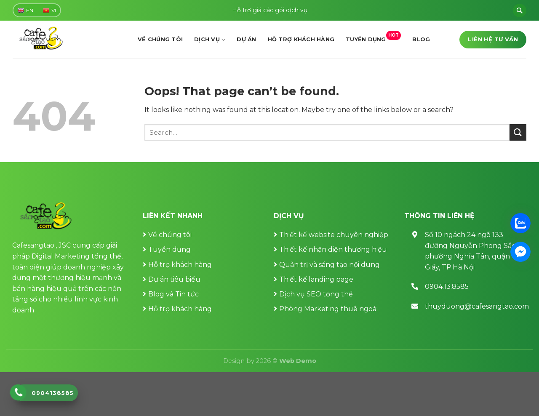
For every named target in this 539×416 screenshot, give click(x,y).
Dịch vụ (209, 40)
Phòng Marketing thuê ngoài (328, 309)
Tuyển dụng (373, 37)
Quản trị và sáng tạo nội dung (329, 265)
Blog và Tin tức (173, 294)
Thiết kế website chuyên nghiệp (333, 235)
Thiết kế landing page (316, 279)
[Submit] (518, 132)
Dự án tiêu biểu (174, 279)
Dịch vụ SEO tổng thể (316, 294)
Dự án (246, 39)
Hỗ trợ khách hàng (301, 39)
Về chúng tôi (160, 39)
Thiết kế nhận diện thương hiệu (333, 249)
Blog (421, 39)
